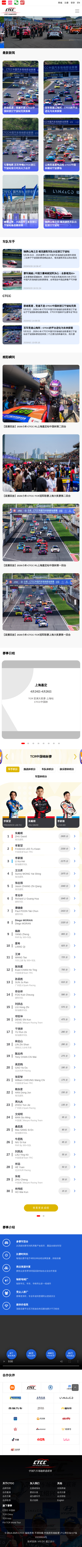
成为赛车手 (35, 1496)
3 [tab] (33, 743)
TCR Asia (7, 1518)
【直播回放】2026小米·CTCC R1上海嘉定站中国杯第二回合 (34, 426)
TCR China (8, 1514)
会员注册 (61, 1492)
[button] (77, 32)
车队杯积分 (48, 769)
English (60, 1500)
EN (78, 3)
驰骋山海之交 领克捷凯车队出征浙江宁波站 (61, 224)
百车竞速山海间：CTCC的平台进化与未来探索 (61, 109)
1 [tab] (23, 743)
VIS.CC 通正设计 (46, 1541)
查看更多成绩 (41, 1208)
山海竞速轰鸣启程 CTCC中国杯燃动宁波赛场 (60, 167)
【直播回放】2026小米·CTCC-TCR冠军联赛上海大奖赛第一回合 (37, 635)
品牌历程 (7, 1488)
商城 (60, 3)
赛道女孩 (34, 1492)
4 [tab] (38, 743)
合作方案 (7, 1496)
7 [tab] (54, 743)
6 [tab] (49, 743)
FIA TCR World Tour (12, 1522)
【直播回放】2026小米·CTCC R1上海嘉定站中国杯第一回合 (34, 565)
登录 (73, 3)
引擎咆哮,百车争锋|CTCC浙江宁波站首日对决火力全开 (20, 167)
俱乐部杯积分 (67, 769)
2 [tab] (28, 743)
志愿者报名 (35, 1488)
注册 (66, 3)
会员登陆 (61, 1496)
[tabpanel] (41, 699)
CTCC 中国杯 (9, 1510)
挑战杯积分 (30, 769)
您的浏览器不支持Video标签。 (41, 1342)
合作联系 (7, 1500)
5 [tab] (43, 743)
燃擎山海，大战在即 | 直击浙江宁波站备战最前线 (20, 224)
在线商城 (61, 1488)
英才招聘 (34, 1500)
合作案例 (7, 1492)
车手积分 (13, 769)
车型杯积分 (41, 776)
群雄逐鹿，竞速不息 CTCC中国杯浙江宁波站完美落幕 (19, 109)
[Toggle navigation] (77, 11)
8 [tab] (59, 743)
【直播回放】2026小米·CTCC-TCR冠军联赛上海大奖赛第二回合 (37, 496)
